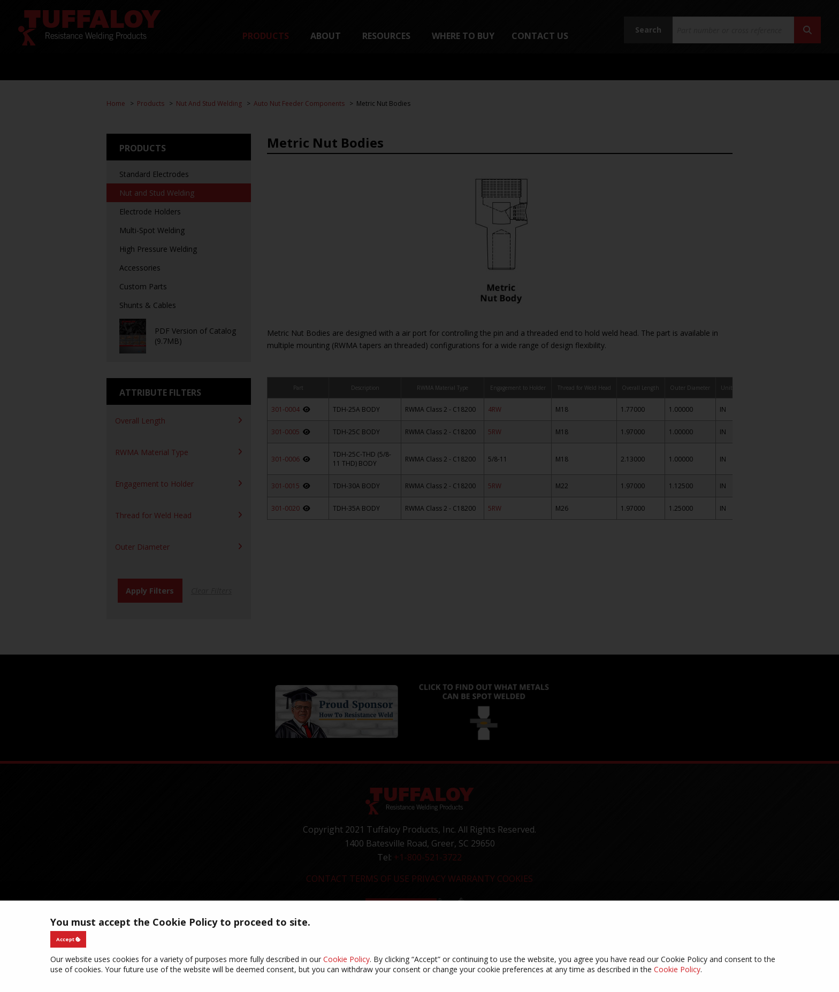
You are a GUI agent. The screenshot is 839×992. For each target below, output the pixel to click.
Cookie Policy (346, 959)
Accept (68, 939)
